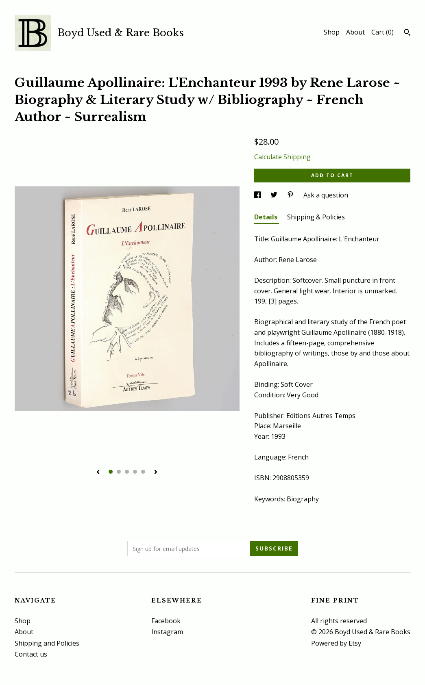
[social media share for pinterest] (291, 195)
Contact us (31, 654)
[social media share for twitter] (274, 195)
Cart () (382, 32)
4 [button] (135, 472)
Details (266, 216)
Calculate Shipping (282, 156)
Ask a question (325, 195)
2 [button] (119, 472)
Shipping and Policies (47, 643)
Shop (332, 32)
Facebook (166, 620)
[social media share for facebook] (258, 195)
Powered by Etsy (336, 643)
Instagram (167, 631)
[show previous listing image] (98, 472)
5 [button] (143, 472)
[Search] (407, 33)
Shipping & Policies (316, 216)
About (355, 32)
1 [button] (111, 472)
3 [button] (127, 472)
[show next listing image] (156, 472)
